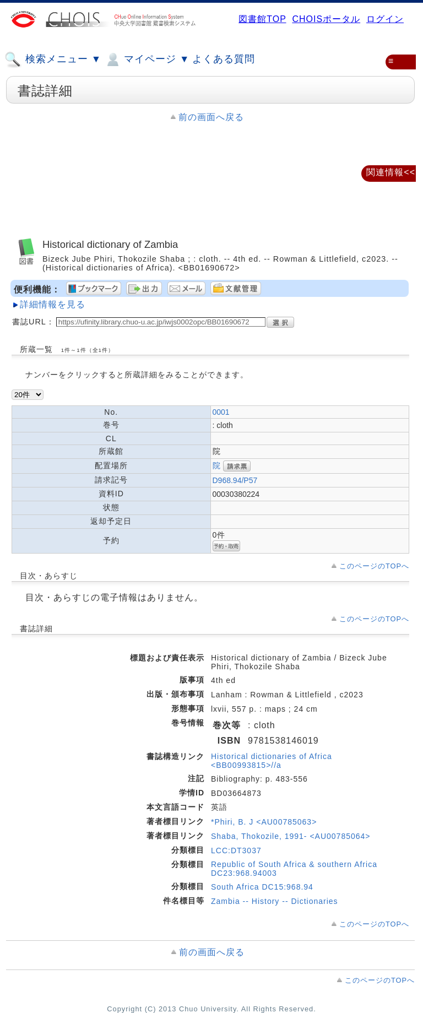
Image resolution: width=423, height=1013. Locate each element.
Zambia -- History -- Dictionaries (274, 901)
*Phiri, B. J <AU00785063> (264, 821)
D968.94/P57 (235, 480)
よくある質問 (223, 58)
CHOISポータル (326, 19)
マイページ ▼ (146, 59)
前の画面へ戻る (211, 117)
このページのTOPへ (374, 566)
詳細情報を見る (52, 304)
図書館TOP (262, 19)
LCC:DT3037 (236, 850)
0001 (221, 412)
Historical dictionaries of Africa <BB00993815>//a (271, 761)
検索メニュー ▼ (52, 59)
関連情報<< (390, 172)
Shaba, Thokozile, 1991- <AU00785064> (291, 836)
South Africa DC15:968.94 (262, 886)
